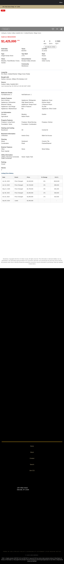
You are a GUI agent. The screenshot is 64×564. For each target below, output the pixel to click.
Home (32, 446)
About (32, 452)
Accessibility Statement (36, 551)
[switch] (53, 29)
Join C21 (32, 470)
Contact (32, 458)
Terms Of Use (8, 551)
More (60, 2)
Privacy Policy (19, 551)
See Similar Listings (50, 46)
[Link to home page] (1, 2)
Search (32, 464)
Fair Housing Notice (53, 551)
